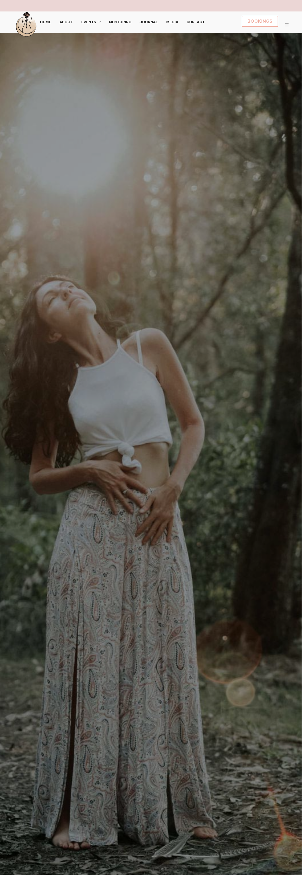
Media (172, 22)
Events (88, 22)
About (66, 22)
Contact (196, 22)
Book (260, 21)
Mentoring (120, 22)
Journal (149, 22)
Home (45, 22)
